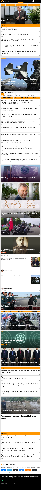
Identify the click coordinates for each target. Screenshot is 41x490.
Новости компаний (23, 476)
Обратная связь (34, 477)
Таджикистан (3, 467)
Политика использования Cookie (6, 477)
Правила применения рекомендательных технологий (21, 477)
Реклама (18, 476)
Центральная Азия (10, 467)
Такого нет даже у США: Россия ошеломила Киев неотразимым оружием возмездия (19, 85)
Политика (22, 467)
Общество (33, 467)
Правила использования (12, 476)
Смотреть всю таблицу (2, 95)
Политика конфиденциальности (32, 476)
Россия (17, 467)
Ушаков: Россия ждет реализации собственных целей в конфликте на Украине (18, 83)
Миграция (38, 467)
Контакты (6, 476)
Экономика (27, 467)
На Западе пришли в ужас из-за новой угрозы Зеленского (14, 88)
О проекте (2, 476)
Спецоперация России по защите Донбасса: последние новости (19, 80)
